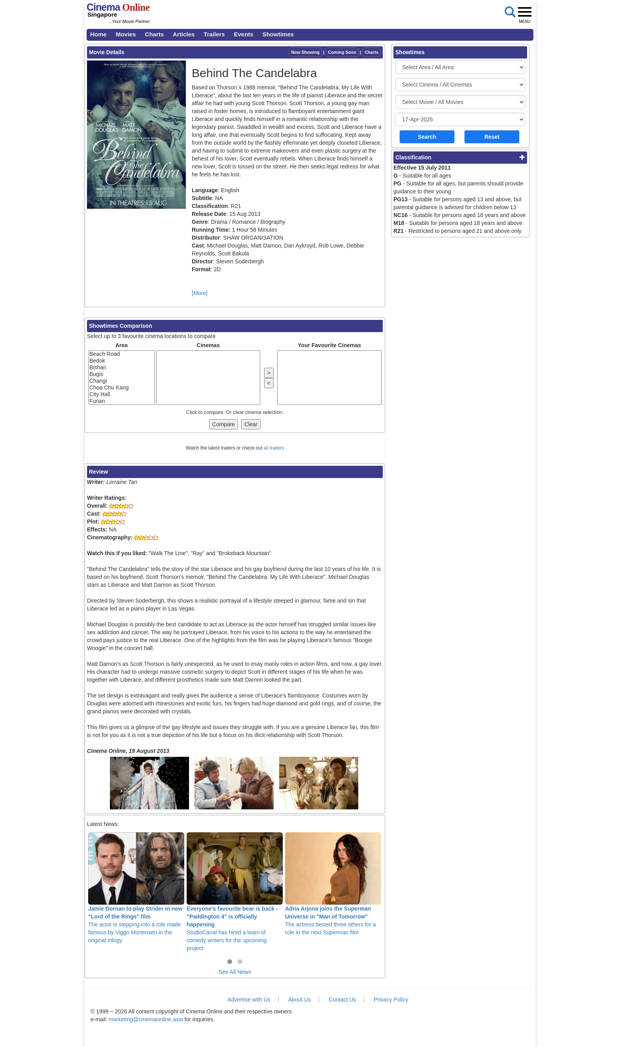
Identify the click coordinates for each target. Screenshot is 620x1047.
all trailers (274, 448)
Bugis (122, 374)
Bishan (122, 367)
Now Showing (305, 52)
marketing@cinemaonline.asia (146, 1019)
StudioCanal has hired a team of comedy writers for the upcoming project (235, 891)
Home (98, 34)
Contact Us (342, 999)
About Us (299, 999)
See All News (235, 972)
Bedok (122, 360)
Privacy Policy (391, 999)
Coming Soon (342, 52)
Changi (122, 381)
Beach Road (122, 354)
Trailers (214, 34)
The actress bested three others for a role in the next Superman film (333, 883)
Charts (154, 34)
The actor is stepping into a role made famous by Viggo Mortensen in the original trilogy (136, 887)
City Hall (122, 394)
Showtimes (278, 34)
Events (243, 34)
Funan (122, 401)
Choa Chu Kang (122, 387)
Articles (184, 34)
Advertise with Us (249, 999)
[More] (200, 293)
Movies (126, 34)
